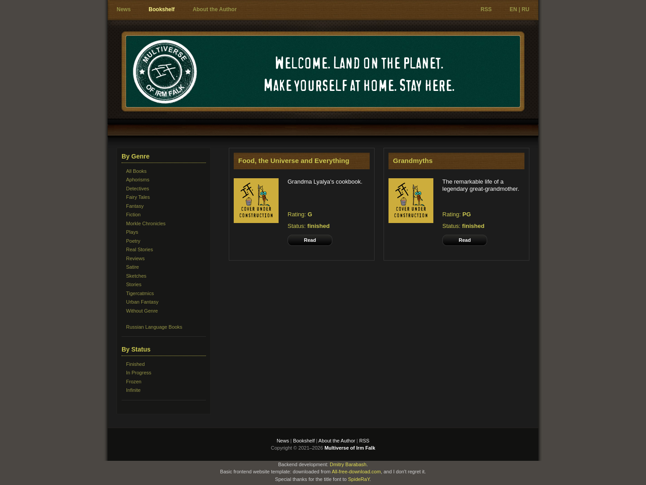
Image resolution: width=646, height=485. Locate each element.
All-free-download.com (356, 471)
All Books (136, 171)
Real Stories (139, 249)
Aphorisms (137, 179)
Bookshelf (161, 9)
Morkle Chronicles (146, 223)
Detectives (137, 188)
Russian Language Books (154, 327)
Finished (135, 364)
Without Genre (142, 310)
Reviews (135, 258)
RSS (486, 9)
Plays (132, 232)
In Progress (138, 372)
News (124, 9)
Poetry (133, 241)
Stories (133, 284)
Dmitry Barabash (348, 464)
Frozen (133, 381)
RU (525, 9)
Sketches (136, 276)
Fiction (133, 214)
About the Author (214, 9)
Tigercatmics (140, 293)
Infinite (133, 390)
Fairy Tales (138, 197)
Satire (132, 267)
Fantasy (135, 206)
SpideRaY (359, 479)
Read (310, 240)
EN (513, 9)
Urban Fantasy (142, 302)
